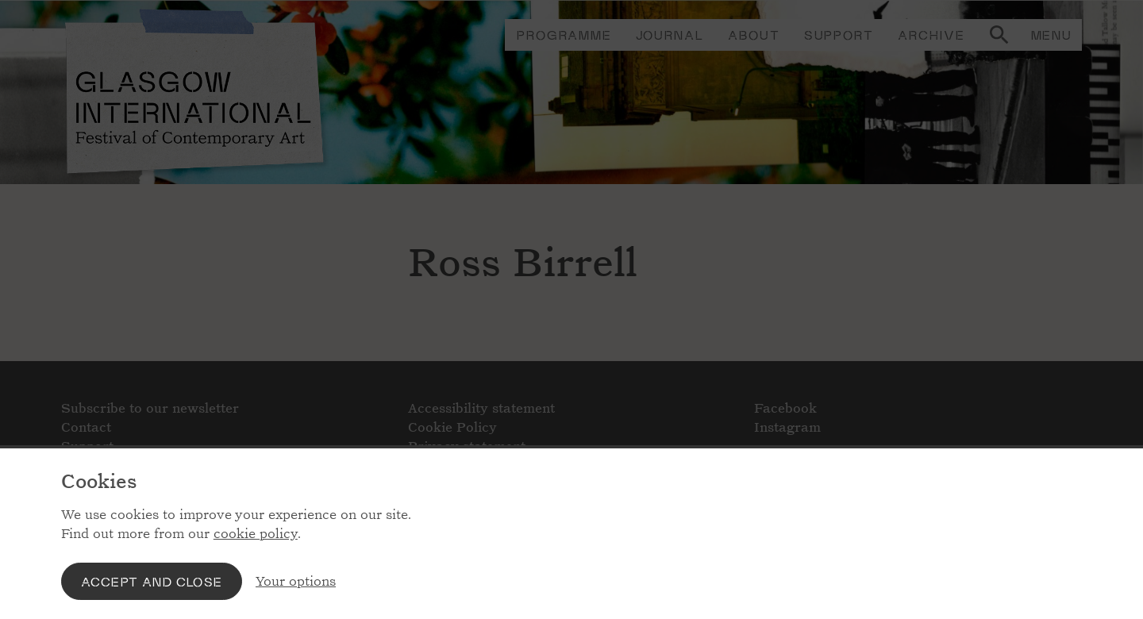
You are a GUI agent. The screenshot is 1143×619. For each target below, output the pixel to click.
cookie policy (256, 533)
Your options (296, 581)
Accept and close (151, 581)
